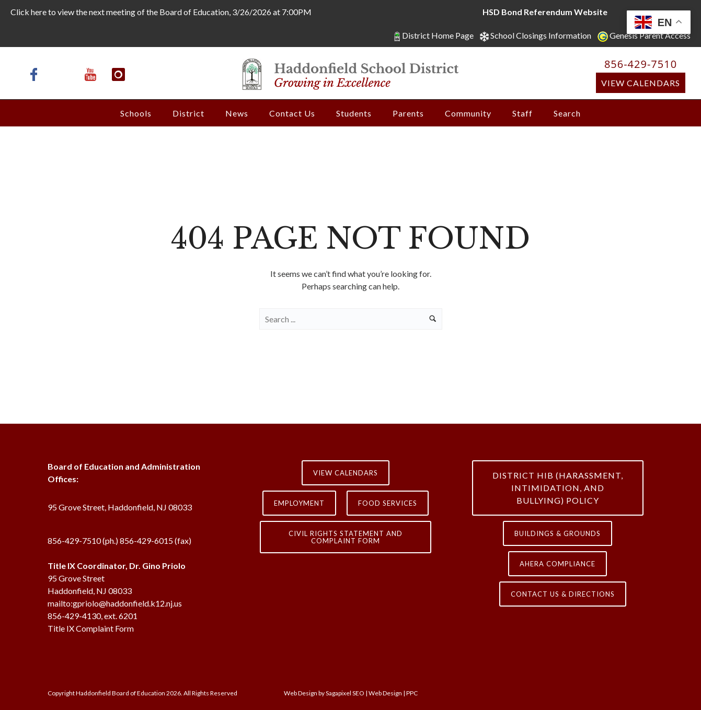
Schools (136, 113)
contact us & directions (563, 594)
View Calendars (640, 83)
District (188, 113)
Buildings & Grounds (557, 533)
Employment (299, 503)
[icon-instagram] (118, 74)
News (236, 113)
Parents (408, 113)
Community (468, 113)
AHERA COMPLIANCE (557, 564)
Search (567, 113)
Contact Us (292, 113)
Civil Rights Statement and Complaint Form (346, 537)
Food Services (387, 503)
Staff (522, 113)
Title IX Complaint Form (91, 628)
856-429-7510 (640, 64)
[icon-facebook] (37, 74)
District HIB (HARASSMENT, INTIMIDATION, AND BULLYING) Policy (557, 487)
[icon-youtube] (93, 74)
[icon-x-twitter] (65, 74)
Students (354, 113)
